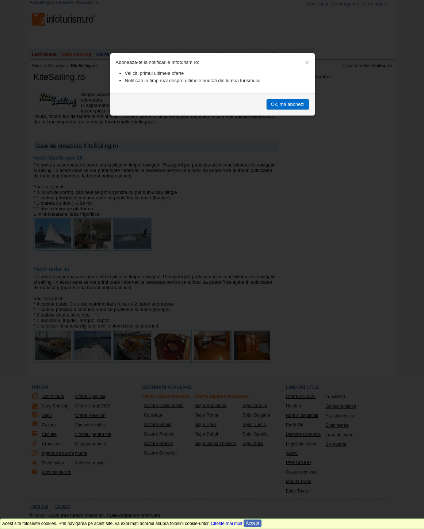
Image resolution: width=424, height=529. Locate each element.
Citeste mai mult (226, 523)
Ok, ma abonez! (288, 104)
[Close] (307, 62)
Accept (252, 523)
